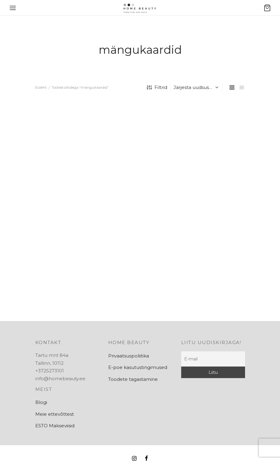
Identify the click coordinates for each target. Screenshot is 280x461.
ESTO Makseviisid (54, 426)
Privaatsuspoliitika (128, 356)
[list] (241, 87)
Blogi (41, 402)
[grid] (232, 87)
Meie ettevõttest (54, 414)
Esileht (41, 87)
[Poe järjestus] (197, 87)
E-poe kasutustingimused (137, 367)
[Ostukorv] (267, 8)
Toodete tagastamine (133, 379)
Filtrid (157, 87)
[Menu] (12, 7)
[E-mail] (213, 359)
